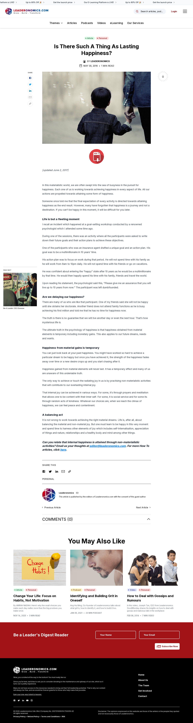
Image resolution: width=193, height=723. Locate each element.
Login (174, 11)
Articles (72, 23)
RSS (63, 717)
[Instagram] (32, 700)
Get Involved (145, 690)
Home (141, 674)
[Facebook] (14, 700)
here (63, 449)
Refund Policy (33, 717)
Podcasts (87, 23)
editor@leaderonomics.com (108, 446)
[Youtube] (27, 700)
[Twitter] (19, 700)
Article (89, 38)
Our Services (135, 23)
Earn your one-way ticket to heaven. (27, 694)
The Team (143, 685)
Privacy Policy (19, 717)
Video (132, 590)
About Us (143, 680)
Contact (142, 696)
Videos (101, 23)
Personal (102, 38)
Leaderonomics (100, 61)
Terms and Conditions (50, 717)
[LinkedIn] (23, 700)
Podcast (76, 590)
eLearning (116, 23)
